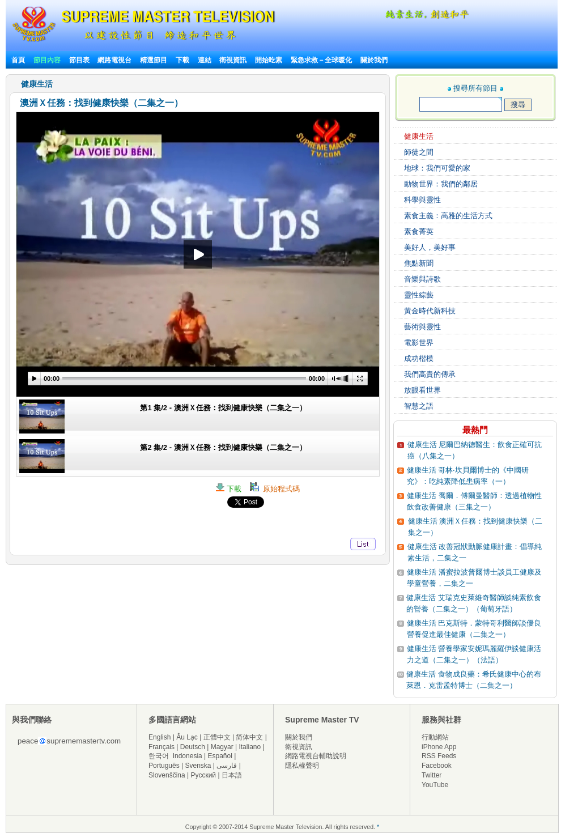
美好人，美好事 (430, 247)
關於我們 (374, 60)
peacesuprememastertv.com (69, 741)
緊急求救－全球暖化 (321, 60)
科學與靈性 (422, 200)
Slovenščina (166, 775)
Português (164, 766)
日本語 (232, 775)
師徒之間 (419, 152)
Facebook (437, 766)
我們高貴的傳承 (430, 374)
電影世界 (419, 342)
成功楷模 (419, 358)
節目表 (79, 60)
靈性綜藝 (419, 295)
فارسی (226, 766)
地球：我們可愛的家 (437, 168)
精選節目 (153, 60)
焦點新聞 (419, 263)
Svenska (198, 766)
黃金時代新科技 (430, 311)
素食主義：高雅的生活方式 (448, 215)
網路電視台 (115, 60)
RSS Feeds (439, 756)
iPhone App (439, 747)
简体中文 (249, 737)
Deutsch (192, 747)
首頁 (18, 60)
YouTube (435, 785)
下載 (182, 60)
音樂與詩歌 (422, 279)
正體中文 (217, 737)
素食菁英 (419, 231)
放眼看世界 (422, 390)
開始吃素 (268, 60)
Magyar (222, 747)
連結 (204, 60)
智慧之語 (419, 406)
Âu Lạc (187, 737)
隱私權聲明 (302, 766)
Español (220, 756)
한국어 (158, 756)
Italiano (250, 747)
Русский (203, 775)
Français (161, 747)
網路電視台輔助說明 (315, 756)
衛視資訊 (232, 60)
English (159, 737)
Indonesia (187, 756)
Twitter (431, 775)
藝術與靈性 (422, 326)
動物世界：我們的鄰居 (441, 184)
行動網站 (435, 737)
